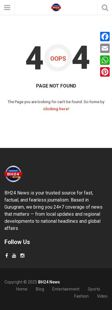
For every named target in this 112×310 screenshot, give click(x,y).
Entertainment (65, 289)
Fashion (81, 296)
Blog (40, 289)
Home (21, 289)
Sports (94, 289)
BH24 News (49, 282)
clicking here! (56, 109)
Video (102, 296)
